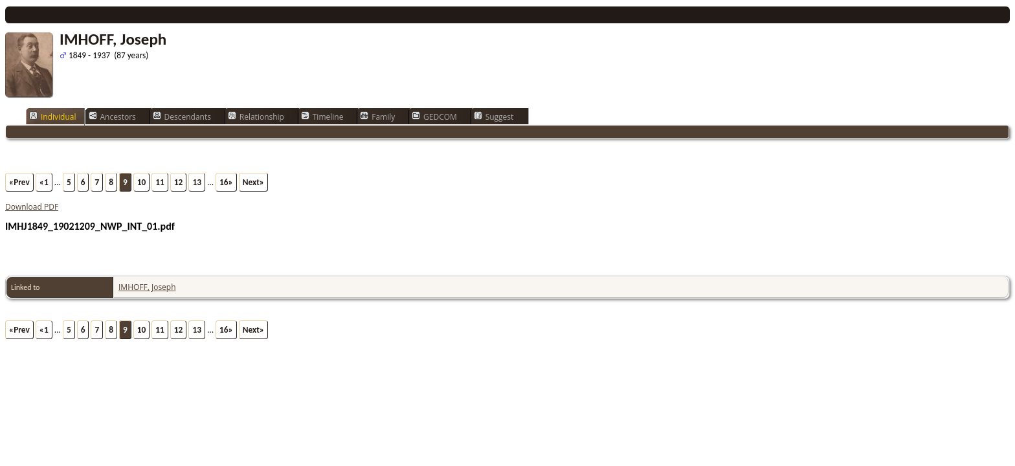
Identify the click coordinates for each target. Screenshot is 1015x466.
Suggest (494, 116)
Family (377, 116)
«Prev (19, 182)
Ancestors (112, 116)
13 (196, 182)
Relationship (256, 116)
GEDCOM (434, 116)
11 (159, 182)
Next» (253, 182)
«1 (44, 182)
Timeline (322, 116)
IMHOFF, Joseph (147, 287)
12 (178, 182)
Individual (52, 116)
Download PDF (31, 206)
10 (141, 182)
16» (226, 182)
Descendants (182, 116)
